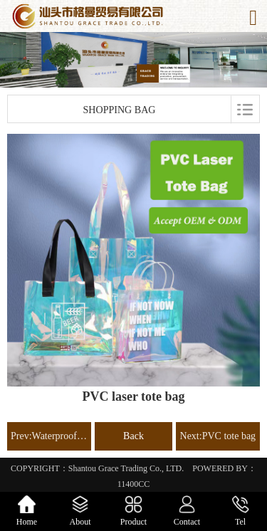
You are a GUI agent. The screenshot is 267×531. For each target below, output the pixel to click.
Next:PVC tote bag (218, 436)
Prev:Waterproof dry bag (49, 436)
